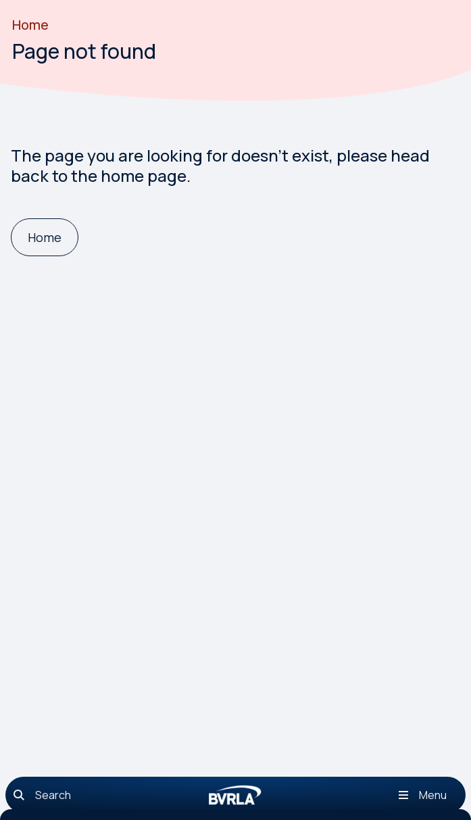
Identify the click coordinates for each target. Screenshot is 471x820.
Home (30, 24)
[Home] (44, 237)
